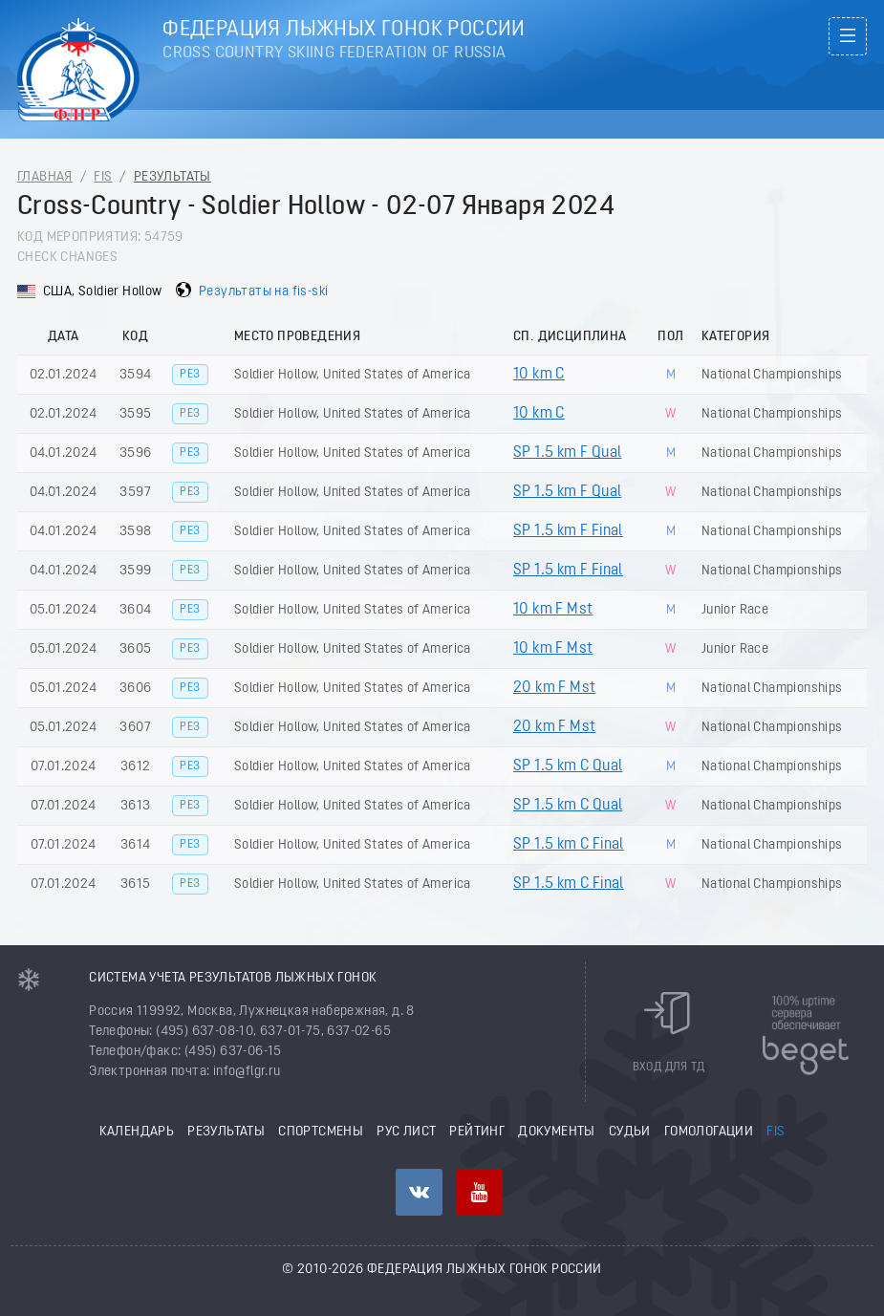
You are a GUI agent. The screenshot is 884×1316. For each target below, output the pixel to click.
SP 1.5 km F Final (568, 531)
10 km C (539, 374)
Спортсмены (320, 1132)
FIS (103, 177)
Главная (45, 177)
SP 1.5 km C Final (568, 844)
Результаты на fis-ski (263, 292)
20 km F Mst (554, 688)
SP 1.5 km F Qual (567, 453)
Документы (556, 1132)
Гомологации (708, 1132)
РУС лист (406, 1132)
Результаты (172, 177)
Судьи (630, 1132)
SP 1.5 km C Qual (567, 766)
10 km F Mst (553, 609)
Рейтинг (477, 1132)
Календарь (137, 1132)
